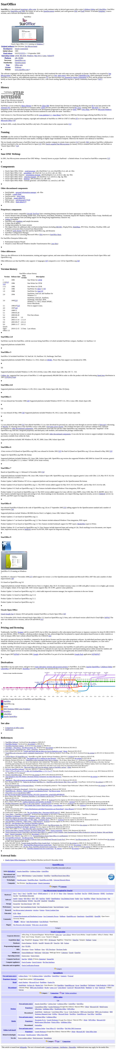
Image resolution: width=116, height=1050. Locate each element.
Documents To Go (40, 1020)
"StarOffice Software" (12, 742)
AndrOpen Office (40, 1017)
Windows (30, 56)
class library (57, 115)
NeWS (48, 898)
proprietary (24, 9)
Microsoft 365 (94, 1007)
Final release (7, 53)
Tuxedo (71, 952)
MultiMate (76, 227)
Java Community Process (50, 916)
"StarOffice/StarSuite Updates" (14, 746)
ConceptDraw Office (41, 1007)
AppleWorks (22, 985)
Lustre (67, 907)
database (27, 179)
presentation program (33, 175)
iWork (87, 1007)
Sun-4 (35, 893)
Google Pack (79, 654)
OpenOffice (55, 976)
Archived (71, 756)
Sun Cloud (16, 907)
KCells (47, 987)
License (8, 67)
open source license (56, 427)
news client (21, 196)
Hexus (65, 751)
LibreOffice (102, 9)
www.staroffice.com (22, 70)
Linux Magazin (58, 805)
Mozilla (5, 427)
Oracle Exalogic (37, 962)
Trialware (18, 67)
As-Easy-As (30, 985)
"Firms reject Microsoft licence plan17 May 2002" (27, 820)
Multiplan (89, 987)
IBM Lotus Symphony (22, 709)
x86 (16, 58)
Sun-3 (24, 893)
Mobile (13, 1021)
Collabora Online (89, 9)
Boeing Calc (39, 985)
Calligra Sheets (23, 976)
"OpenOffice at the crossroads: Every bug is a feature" (42, 760)
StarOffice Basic (55, 234)
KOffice (54, 1014)
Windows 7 (40, 44)
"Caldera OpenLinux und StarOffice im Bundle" (37, 802)
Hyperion (36, 940)
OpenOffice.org (20, 60)
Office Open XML (42, 1035)
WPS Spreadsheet (38, 979)
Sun (23, 940)
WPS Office (71, 1009)
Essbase (66, 943)
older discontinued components (22, 428)
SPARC (20, 58)
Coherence (64, 952)
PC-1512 (78, 107)
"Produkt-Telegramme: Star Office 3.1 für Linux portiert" (22, 803)
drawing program (30, 177)
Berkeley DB (49, 943)
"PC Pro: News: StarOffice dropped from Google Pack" (40, 847)
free (55, 75)
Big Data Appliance (49, 962)
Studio (77, 898)
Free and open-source (9, 976)
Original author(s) (7, 46)
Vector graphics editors (25, 1038)
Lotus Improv (62, 987)
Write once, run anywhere (40, 925)
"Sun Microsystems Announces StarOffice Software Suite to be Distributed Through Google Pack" (35, 839)
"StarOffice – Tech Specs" (13, 747)
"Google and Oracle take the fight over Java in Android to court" (43, 751)
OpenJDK (97, 916)
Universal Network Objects (62, 880)
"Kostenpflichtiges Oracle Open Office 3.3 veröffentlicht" (50, 836)
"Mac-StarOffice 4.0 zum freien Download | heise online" (22, 800)
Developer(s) (7, 49)
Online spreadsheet (71, 993)
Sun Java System (101, 898)
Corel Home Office (57, 1012)
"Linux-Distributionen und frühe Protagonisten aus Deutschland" (44, 809)
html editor (19, 202)
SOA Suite (45, 952)
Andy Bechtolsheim (32, 921)
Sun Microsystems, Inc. (29, 747)
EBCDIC (59, 227)
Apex (43, 949)
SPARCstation (42, 893)
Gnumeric (64, 976)
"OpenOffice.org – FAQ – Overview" (26, 749)
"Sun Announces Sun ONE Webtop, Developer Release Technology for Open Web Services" (33, 776)
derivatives (11, 871)
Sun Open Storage (26, 904)
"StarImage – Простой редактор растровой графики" (22, 780)
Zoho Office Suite (91, 1031)
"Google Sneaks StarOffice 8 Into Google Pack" (35, 843)
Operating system (7, 56)
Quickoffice (38, 1025)
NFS (33, 898)
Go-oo (6, 706)
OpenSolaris (80, 916)
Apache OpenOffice (93, 667)
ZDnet (69, 767)
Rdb (62, 943)
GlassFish (44, 901)
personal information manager (26, 192)
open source (62, 75)
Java (81, 898)
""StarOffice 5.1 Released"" (18, 814)
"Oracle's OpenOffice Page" (13, 775)
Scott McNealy (43, 921)
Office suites (57, 997)
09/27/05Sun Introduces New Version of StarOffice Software (24, 823)
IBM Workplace (9, 709)
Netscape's (103, 425)
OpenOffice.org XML (18, 11)
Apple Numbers (23, 982)
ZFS (37, 898)
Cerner (94, 940)
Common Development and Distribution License (27, 916)
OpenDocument (48, 11)
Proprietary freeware (9, 979)
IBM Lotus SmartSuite (87, 1012)
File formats (21, 1035)
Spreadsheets (58, 973)
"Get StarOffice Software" (13, 838)
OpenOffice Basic (33, 880)
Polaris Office (55, 1022)
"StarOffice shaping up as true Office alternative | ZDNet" (23, 818)
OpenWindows (55, 898)
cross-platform (44, 115)
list (18, 940)
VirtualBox (51, 901)
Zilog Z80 (45, 106)
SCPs (14, 913)
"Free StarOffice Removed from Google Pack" (37, 845)
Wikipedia (23, 1047)
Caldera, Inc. (5, 375)
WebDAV (102, 494)
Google (35, 654)
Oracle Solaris (35, 956)
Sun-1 (15, 893)
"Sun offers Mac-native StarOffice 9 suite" (35, 829)
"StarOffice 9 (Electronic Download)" (16, 789)
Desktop (13, 1009)
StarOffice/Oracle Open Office (60, 875)
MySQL (30, 901)
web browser (20, 200)
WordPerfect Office (60, 1009)
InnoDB (41, 943)
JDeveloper (25, 949)
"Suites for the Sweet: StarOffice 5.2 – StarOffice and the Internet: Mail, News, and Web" (50, 782)
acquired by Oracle (65, 890)
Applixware (9, 730)
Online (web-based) (9, 1030)
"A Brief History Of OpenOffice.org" (16, 756)
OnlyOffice (80, 1004)
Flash (82, 11)
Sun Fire (84, 893)
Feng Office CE (51, 1028)
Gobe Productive (101, 985)
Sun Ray (15, 896)
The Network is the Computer (22, 925)
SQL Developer (50, 949)
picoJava (35, 910)
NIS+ (28, 898)
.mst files (54, 244)
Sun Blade (78, 893)
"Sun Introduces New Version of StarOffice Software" (21, 825)
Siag (96, 987)
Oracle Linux (26, 956)
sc (93, 987)
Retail (14, 982)
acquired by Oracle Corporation (75, 77)
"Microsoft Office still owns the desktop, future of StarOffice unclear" (45, 767)
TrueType (36, 214)
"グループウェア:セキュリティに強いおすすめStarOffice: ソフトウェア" (29, 771)
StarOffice (7, 701)
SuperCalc (102, 987)
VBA (41, 234)
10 (52, 893)
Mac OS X (37, 56)
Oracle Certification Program (30, 965)
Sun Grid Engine (59, 907)
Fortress (42, 910)
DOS (74, 109)
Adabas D (8, 219)
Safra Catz (59, 934)
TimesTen (75, 940)
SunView (42, 898)
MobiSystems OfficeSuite (42, 1022)
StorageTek (16, 904)
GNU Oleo (111, 985)
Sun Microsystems (31, 46)
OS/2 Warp (85, 109)
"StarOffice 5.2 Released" (13, 816)
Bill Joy (23, 921)
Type (8, 65)
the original (32, 742)
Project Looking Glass (52, 910)
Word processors (38, 1038)
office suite (32, 9)
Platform (8, 58)
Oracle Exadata (26, 962)
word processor (30, 171)
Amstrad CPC (5, 107)
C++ (50, 115)
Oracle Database (27, 943)
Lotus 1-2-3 (53, 987)
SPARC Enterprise (93, 893)
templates (102, 11)
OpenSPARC (89, 916)
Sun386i (29, 893)
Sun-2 (19, 893)
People (16, 921)
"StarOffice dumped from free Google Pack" (40, 848)
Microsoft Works (80, 987)
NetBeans (62, 916)
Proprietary (29, 1008)
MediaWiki (81, 524)
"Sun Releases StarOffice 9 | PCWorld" (17, 827)
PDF (75, 11)
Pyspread (70, 976)
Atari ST (40, 291)
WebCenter (37, 952)
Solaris (49, 56)
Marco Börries (26, 106)
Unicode (29, 214)
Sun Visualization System (44, 907)
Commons (63, 886)
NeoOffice (26, 669)
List (63, 993)
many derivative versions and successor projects (51, 667)
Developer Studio (61, 949)
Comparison (54, 993)
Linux (44, 56)
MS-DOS (23, 56)
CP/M (17, 56)
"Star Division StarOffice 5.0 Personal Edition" (19, 785)
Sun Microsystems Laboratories (22, 910)
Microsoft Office (6, 120)
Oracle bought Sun (7, 614)
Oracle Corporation (21, 49)
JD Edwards (52, 940)
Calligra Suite (52, 1004)
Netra (60, 893)
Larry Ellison (67, 934)
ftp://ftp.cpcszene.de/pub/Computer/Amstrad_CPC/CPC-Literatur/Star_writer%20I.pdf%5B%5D (34, 794)
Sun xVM (37, 901)
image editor (18, 198)
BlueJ (19, 913)
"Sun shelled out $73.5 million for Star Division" (41, 758)
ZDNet (43, 818)
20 (54, 893)
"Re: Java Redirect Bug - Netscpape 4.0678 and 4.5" (43, 812)
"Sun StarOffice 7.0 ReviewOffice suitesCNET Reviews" (24, 821)
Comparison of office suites (14, 728)
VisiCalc (21, 990)
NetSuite (88, 940)
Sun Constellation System (28, 907)
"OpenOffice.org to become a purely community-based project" (24, 753)
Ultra (64, 893)
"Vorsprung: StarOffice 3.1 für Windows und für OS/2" (38, 796)
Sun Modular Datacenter (26, 896)
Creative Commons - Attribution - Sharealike (60, 1047)
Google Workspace (54, 1007)
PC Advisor (58, 848)
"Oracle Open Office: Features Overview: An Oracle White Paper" (25, 830)
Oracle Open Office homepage (15, 860)
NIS (25, 898)
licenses (20, 632)
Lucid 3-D (70, 987)
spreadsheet (28, 173)
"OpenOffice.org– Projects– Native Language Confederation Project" (26, 791)
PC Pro (71, 847)
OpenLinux (101, 375)
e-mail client (17, 194)
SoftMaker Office (48, 1009)
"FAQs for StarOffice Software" (15, 769)
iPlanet (93, 898)
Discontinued (12, 987)
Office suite (19, 65)
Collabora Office (62, 1004)
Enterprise (70, 893)
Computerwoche (46, 803)
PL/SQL (28, 946)
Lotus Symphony (38, 875)
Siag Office (90, 1014)
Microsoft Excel (34, 982)
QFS (34, 904)
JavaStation (109, 893)
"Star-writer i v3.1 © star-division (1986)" (18, 793)
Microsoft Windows (105, 109)
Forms (32, 949)
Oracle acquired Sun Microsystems (57, 144)
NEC (87, 142)
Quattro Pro (51, 982)
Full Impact (91, 985)
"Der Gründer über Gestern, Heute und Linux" (38, 805)
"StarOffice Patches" (11, 744)
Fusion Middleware (27, 952)
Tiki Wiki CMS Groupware (73, 1028)
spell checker (17, 231)
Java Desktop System (67, 898)
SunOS (15, 898)
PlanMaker (43, 982)
